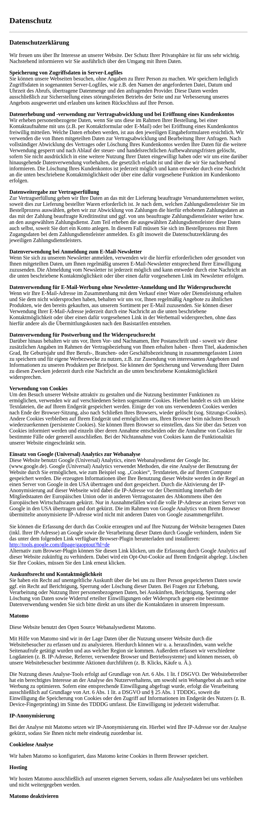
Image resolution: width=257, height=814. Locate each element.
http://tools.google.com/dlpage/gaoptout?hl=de (59, 544)
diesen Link (115, 551)
